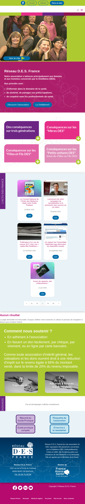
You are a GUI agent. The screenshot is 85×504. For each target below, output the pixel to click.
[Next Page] (58, 303)
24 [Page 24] (48, 303)
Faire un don (57, 3)
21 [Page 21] (32, 303)
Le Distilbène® (42, 105)
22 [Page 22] (37, 303)
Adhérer (43, 3)
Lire (29, 216)
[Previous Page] (26, 303)
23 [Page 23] (42, 303)
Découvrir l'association (18, 105)
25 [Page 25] (53, 303)
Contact (32, 3)
